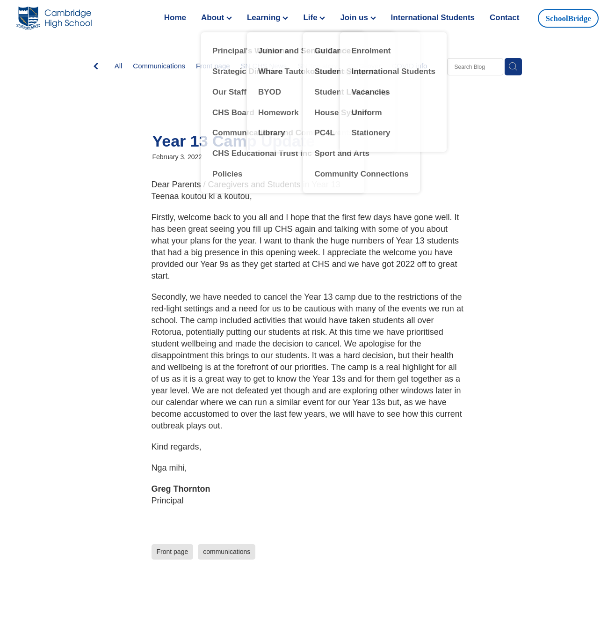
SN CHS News (264, 66)
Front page (213, 66)
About (216, 17)
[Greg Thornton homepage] (74, 18)
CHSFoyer (364, 66)
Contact (504, 17)
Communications (159, 66)
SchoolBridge (568, 18)
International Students (433, 17)
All (119, 66)
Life (314, 17)
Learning (268, 17)
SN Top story (317, 66)
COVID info (409, 66)
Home (175, 17)
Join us (358, 17)
